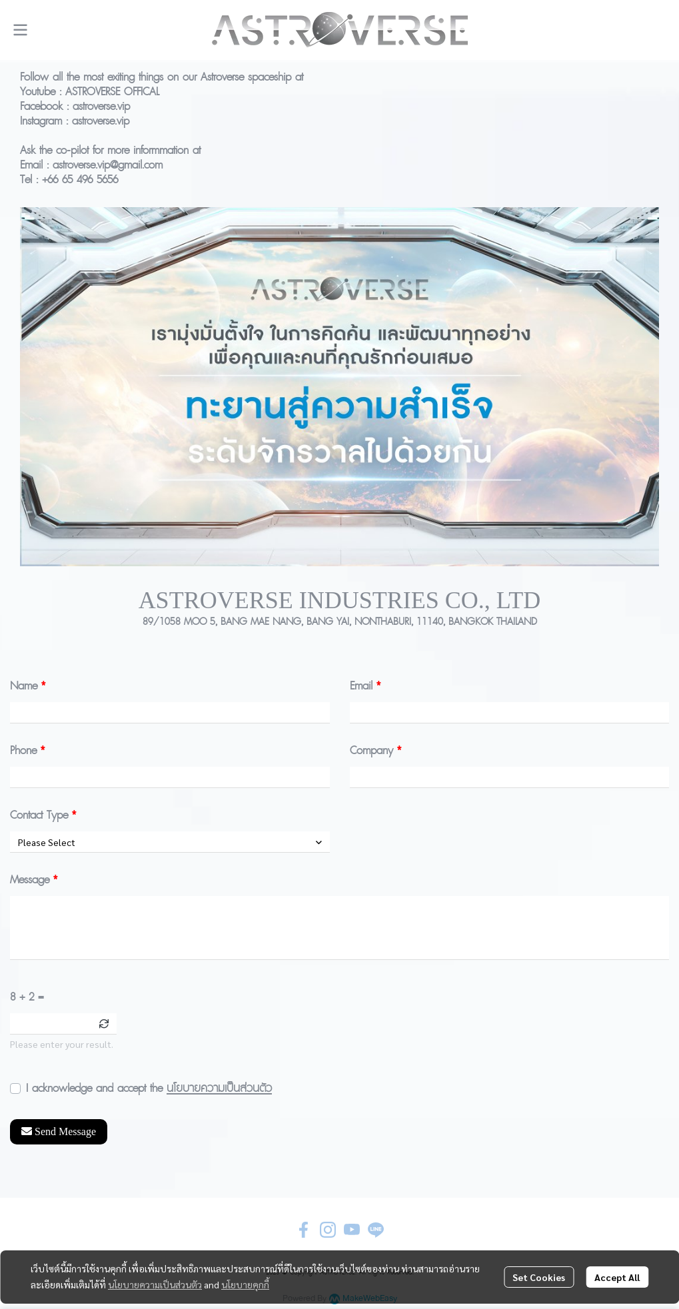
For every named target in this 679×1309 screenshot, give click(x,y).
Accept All (617, 1277)
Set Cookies (538, 1277)
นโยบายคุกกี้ (245, 1284)
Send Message (58, 1131)
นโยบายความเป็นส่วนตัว (219, 1088)
